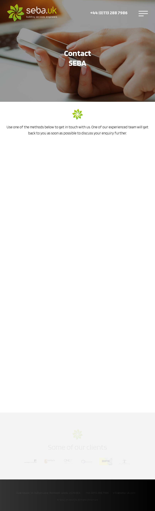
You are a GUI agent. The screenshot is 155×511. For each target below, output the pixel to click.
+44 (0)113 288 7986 (108, 9)
